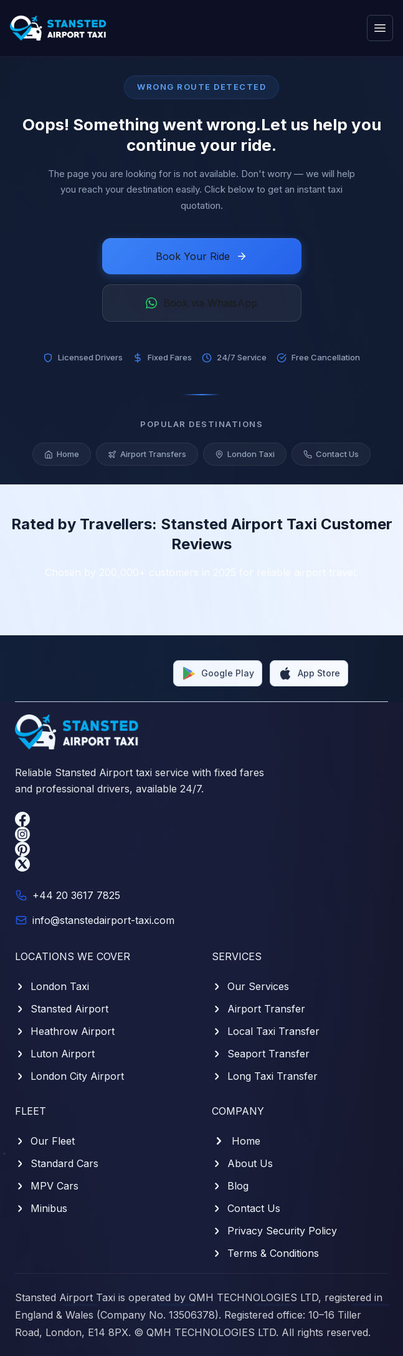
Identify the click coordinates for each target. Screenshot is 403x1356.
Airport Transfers (147, 455)
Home (61, 455)
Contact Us (331, 455)
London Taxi (245, 455)
